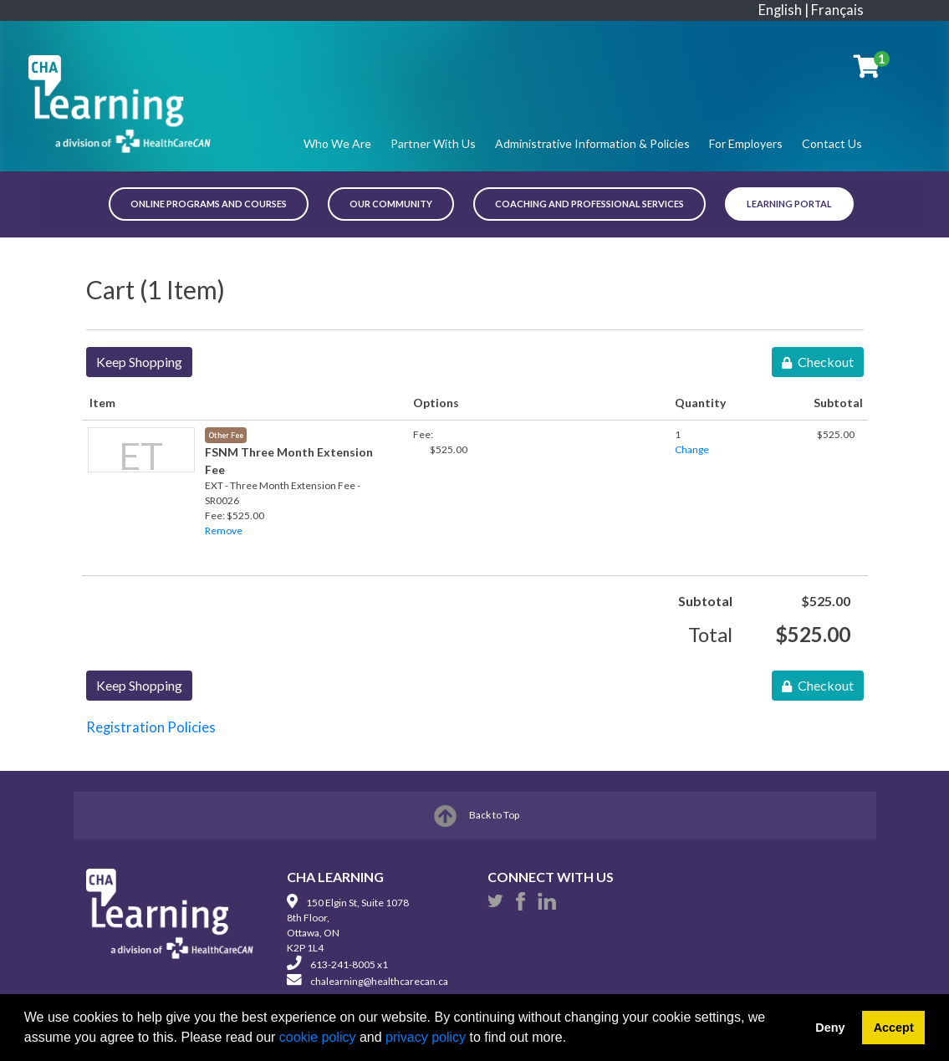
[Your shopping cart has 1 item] (868, 70)
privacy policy (425, 1037)
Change (692, 449)
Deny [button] (829, 1027)
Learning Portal (789, 203)
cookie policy (317, 1037)
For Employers (746, 143)
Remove (223, 530)
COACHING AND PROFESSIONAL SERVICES (589, 203)
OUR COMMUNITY (390, 203)
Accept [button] (894, 1027)
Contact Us (832, 143)
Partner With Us (433, 143)
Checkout (818, 362)
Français (837, 10)
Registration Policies (151, 727)
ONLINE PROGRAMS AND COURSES (208, 203)
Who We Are (337, 143)
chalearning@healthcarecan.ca (379, 981)
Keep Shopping (139, 362)
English (780, 10)
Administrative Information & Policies (592, 143)
